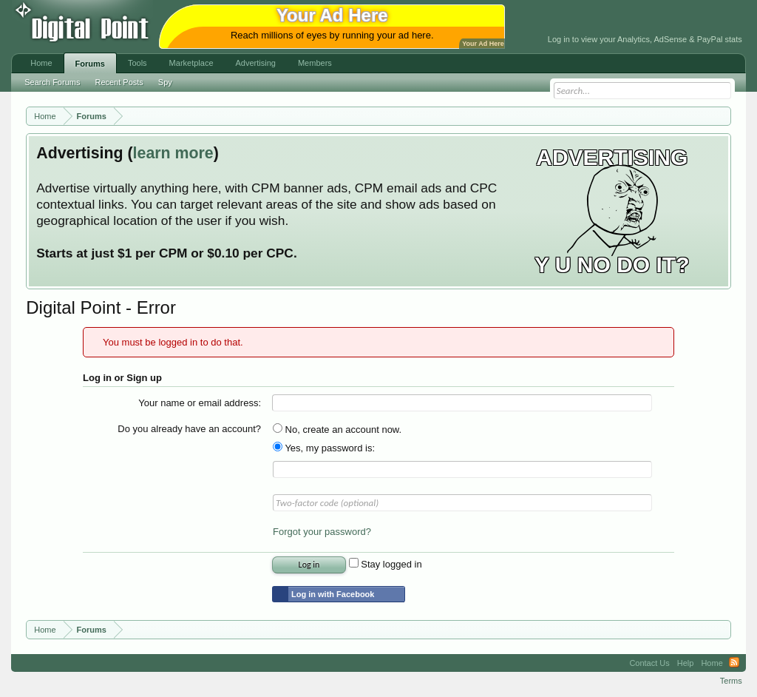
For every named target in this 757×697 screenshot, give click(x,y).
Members (315, 62)
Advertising (256, 62)
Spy (165, 82)
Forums (90, 63)
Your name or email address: (199, 402)
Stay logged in (385, 564)
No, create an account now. (337, 429)
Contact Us (649, 663)
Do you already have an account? (189, 428)
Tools (137, 62)
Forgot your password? (322, 531)
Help (685, 663)
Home (41, 62)
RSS (734, 663)
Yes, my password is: (324, 448)
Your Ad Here (482, 43)
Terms (731, 680)
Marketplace (191, 62)
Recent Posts (119, 82)
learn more (173, 153)
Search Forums (52, 82)
